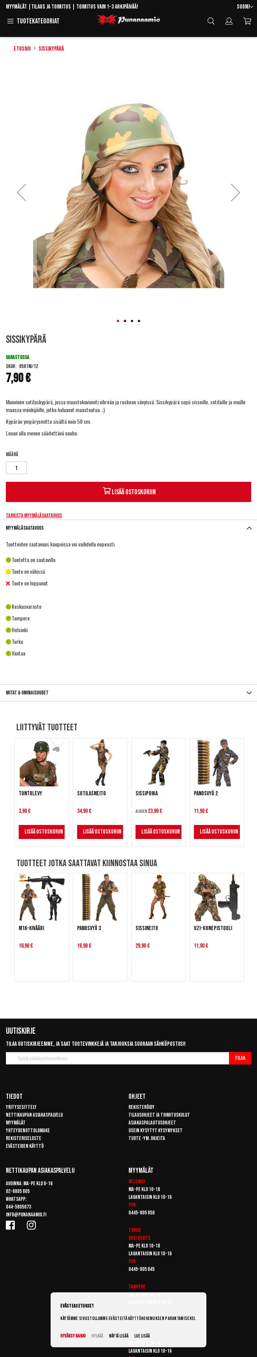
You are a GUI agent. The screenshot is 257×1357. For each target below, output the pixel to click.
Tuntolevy (30, 793)
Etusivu (22, 49)
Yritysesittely (21, 1107)
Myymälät (16, 7)
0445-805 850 (141, 1212)
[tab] (128, 528)
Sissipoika (147, 793)
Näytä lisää (118, 1336)
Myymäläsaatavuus (25, 528)
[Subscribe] (240, 1058)
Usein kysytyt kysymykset (155, 1130)
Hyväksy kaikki (73, 1336)
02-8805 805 (18, 1191)
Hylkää (97, 1336)
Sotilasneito (91, 793)
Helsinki (136, 1181)
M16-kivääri (31, 928)
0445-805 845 (141, 1269)
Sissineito (147, 928)
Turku (134, 1230)
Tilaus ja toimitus (51, 7)
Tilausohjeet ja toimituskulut (159, 1115)
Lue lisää (142, 1336)
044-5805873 (18, 1207)
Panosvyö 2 (206, 793)
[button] (245, 7)
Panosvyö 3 (89, 928)
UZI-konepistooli (213, 928)
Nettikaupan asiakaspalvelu (34, 1115)
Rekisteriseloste (23, 1138)
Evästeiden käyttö (25, 1146)
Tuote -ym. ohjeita (146, 1138)
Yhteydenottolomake (28, 1130)
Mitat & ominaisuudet (27, 692)
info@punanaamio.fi (26, 1214)
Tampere (137, 1286)
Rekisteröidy (141, 1107)
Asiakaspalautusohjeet (152, 1122)
